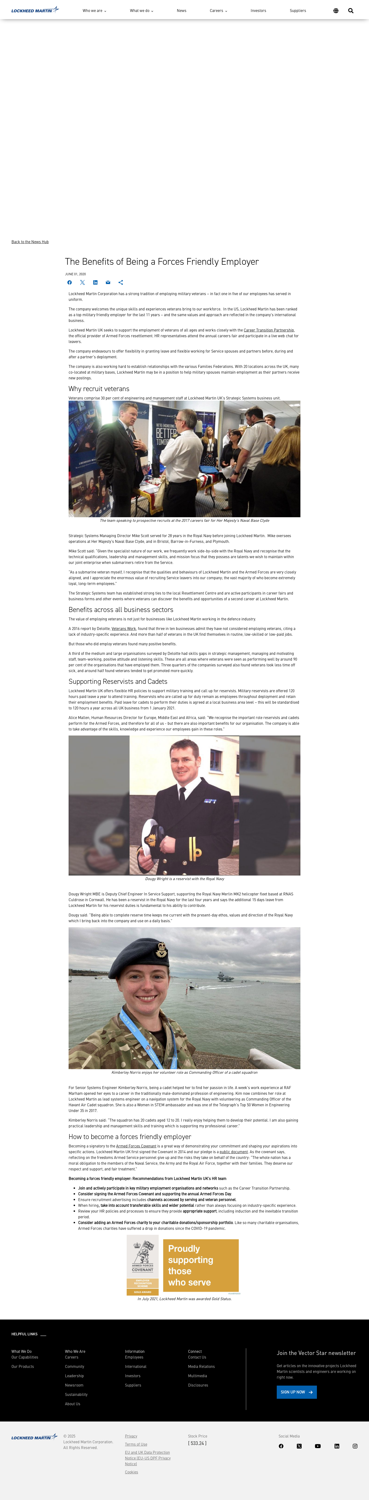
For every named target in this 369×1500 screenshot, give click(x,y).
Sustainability (76, 1394)
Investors (258, 10)
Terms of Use (136, 1444)
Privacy (131, 1435)
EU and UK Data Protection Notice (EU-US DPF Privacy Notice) (148, 1457)
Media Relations (201, 1366)
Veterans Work (124, 628)
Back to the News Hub (30, 241)
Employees (134, 1357)
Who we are (92, 10)
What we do (139, 10)
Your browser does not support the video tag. (184, 123)
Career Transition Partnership (269, 329)
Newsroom (74, 1385)
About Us (72, 1403)
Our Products (22, 1366)
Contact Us (197, 1357)
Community (74, 1366)
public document (234, 1151)
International (136, 1366)
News (181, 10)
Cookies (131, 1471)
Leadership (74, 1375)
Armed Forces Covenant (136, 1145)
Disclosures (198, 1385)
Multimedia (197, 1375)
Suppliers (298, 10)
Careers (216, 10)
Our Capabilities (24, 1357)
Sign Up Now (293, 1391)
